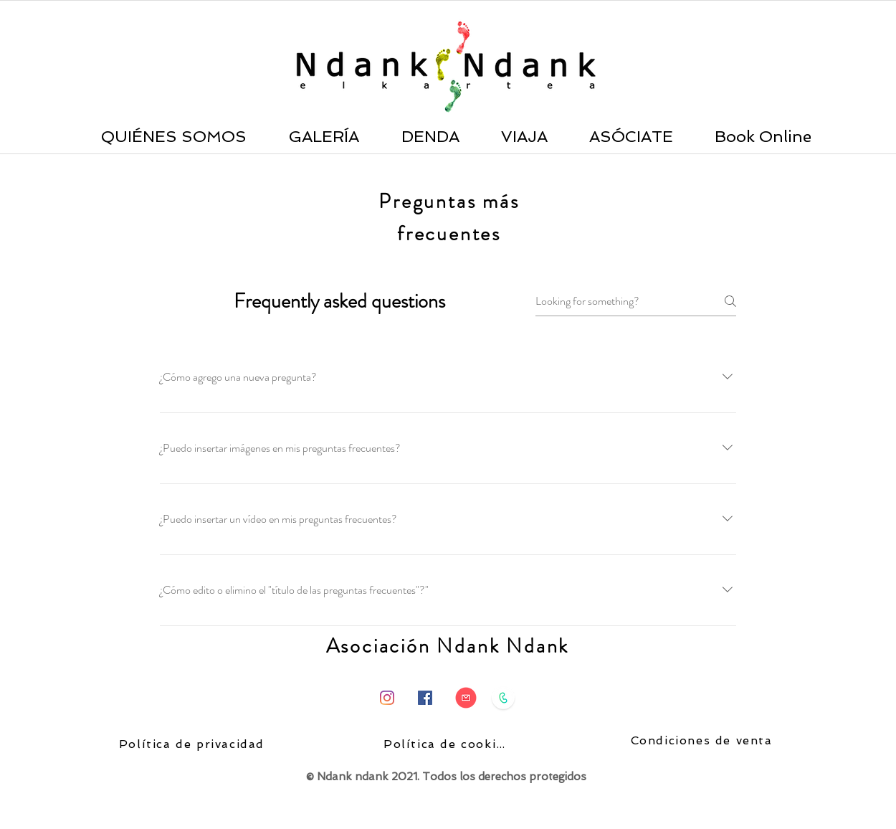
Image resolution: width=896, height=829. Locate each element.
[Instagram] (387, 698)
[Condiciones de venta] (703, 740)
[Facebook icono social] (425, 698)
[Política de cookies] (447, 744)
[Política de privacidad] (193, 744)
